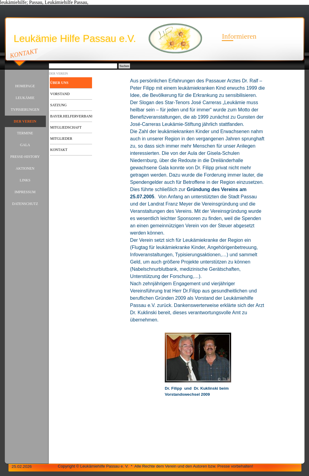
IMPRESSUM (24, 192)
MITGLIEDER (61, 138)
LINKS (25, 180)
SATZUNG (58, 105)
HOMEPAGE (25, 86)
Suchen (124, 66)
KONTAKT (23, 53)
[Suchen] (83, 66)
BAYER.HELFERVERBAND (72, 116)
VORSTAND (59, 94)
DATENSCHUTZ (25, 204)
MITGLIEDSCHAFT (65, 127)
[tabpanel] (198, 203)
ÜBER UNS (59, 83)
